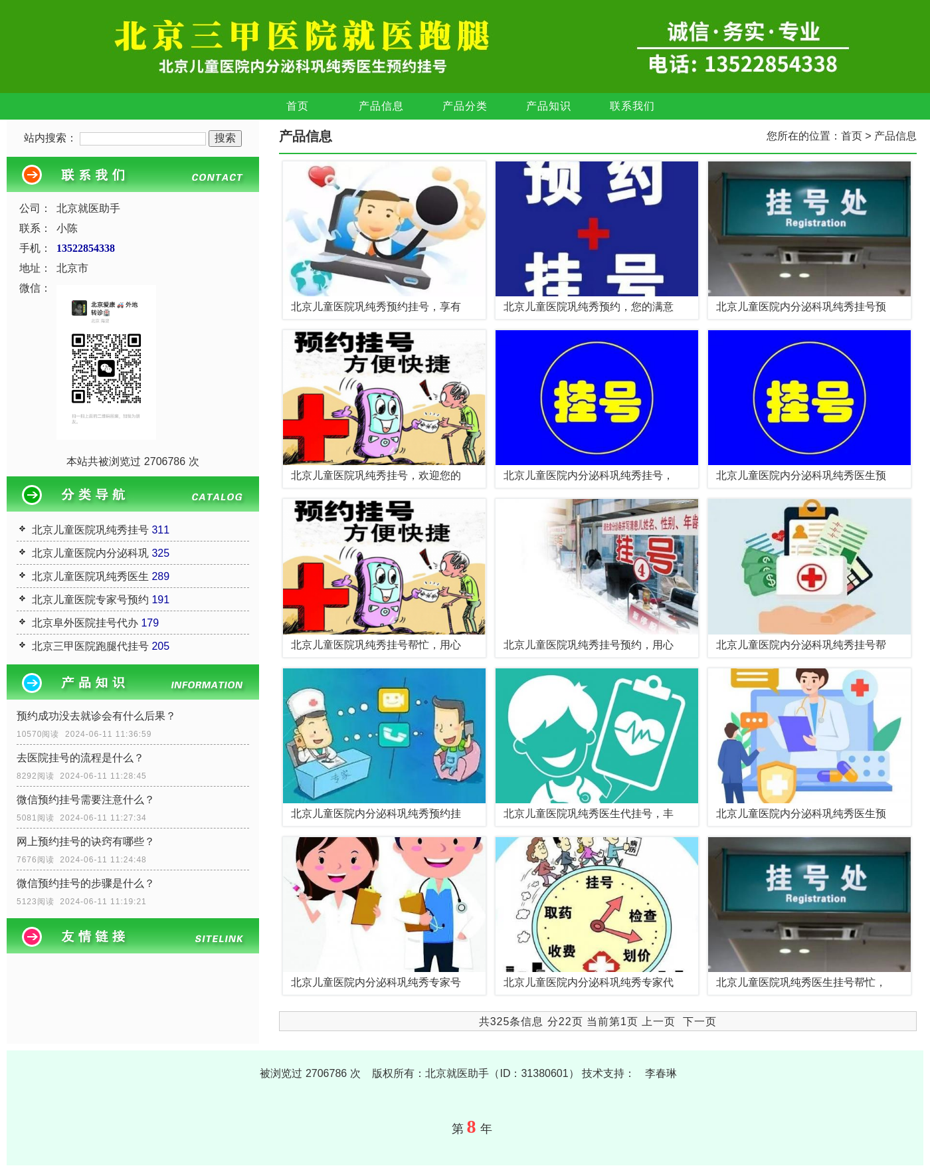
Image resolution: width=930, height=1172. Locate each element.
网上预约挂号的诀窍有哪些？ (86, 841)
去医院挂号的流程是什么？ (80, 757)
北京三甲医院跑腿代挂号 (90, 646)
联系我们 (632, 106)
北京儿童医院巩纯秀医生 (90, 576)
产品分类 (465, 106)
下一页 (700, 1021)
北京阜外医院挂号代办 (85, 623)
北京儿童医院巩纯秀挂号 (90, 530)
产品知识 (548, 106)
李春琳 (661, 1073)
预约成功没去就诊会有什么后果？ (96, 716)
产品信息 (381, 106)
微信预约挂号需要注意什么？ (86, 799)
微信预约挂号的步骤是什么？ (86, 883)
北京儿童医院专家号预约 (90, 599)
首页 (297, 106)
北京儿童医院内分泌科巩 (90, 553)
